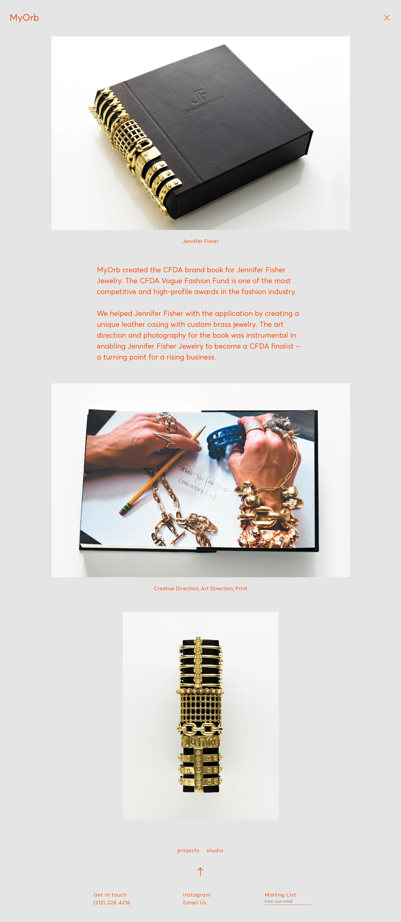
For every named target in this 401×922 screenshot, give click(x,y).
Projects (188, 850)
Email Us (195, 902)
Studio (215, 850)
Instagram (197, 894)
